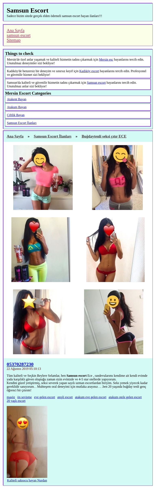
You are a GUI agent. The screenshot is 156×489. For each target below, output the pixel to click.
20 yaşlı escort (16, 400)
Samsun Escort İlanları (22, 123)
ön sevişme (24, 397)
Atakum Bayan (16, 107)
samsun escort (18, 35)
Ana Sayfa (15, 30)
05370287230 (20, 364)
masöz (11, 397)
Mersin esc (106, 59)
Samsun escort (96, 82)
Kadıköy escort (89, 71)
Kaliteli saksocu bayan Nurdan (27, 480)
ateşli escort (65, 397)
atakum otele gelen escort (125, 397)
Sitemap (14, 40)
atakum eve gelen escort (90, 397)
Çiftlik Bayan (16, 115)
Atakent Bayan (16, 99)
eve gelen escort (44, 397)
